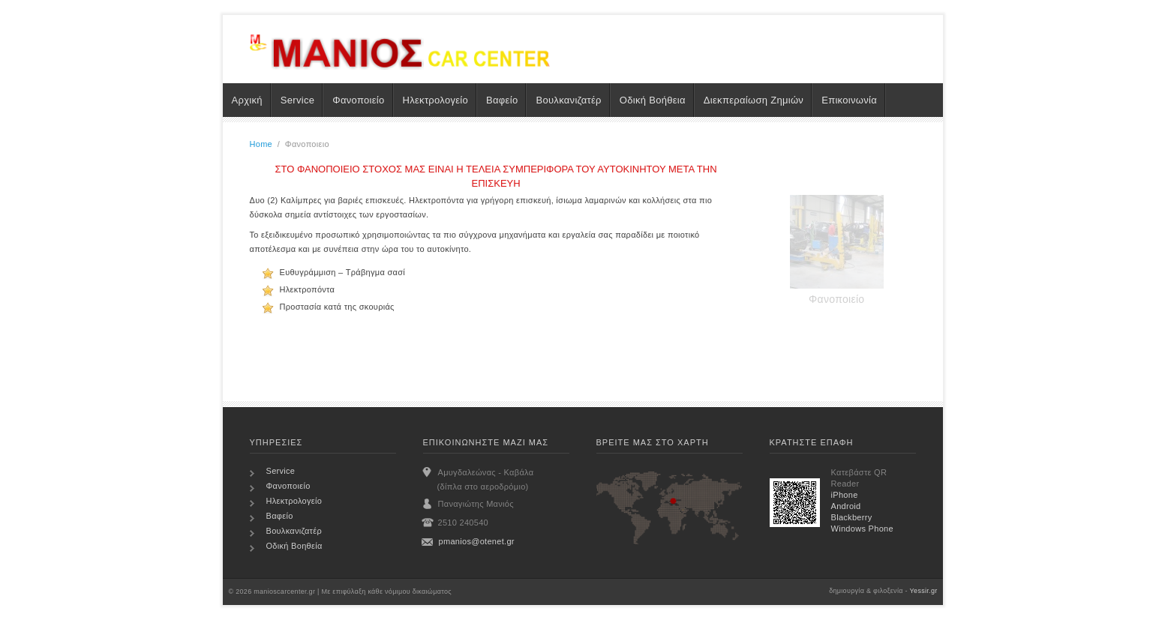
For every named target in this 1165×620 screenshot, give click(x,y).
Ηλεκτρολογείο (436, 100)
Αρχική (247, 100)
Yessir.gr (924, 591)
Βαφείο (502, 100)
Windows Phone (862, 528)
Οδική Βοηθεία (294, 545)
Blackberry (851, 517)
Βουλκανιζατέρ (568, 100)
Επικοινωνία (849, 100)
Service (297, 100)
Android (846, 506)
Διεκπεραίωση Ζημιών (753, 100)
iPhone (844, 494)
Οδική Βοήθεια (653, 100)
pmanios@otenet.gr (477, 541)
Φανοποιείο (358, 100)
